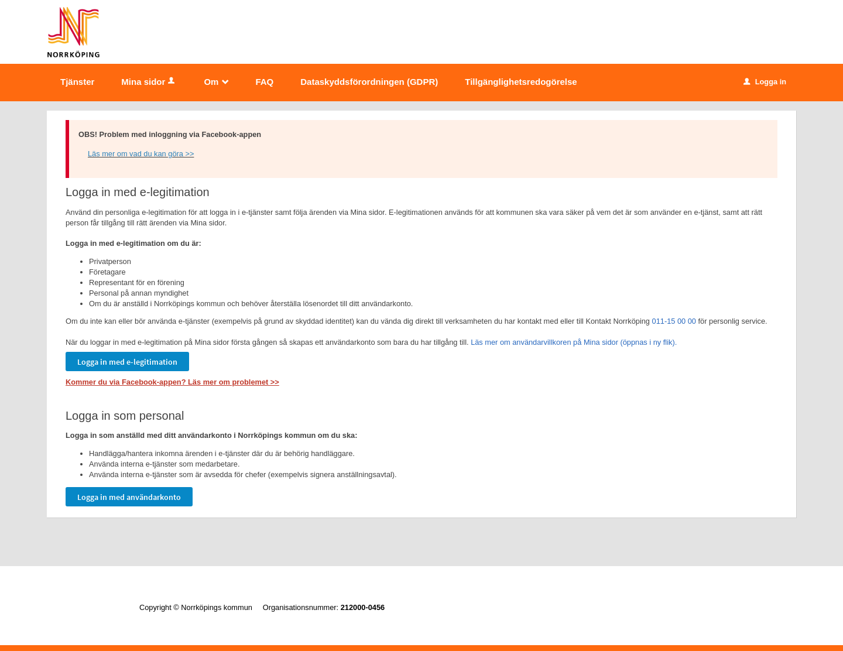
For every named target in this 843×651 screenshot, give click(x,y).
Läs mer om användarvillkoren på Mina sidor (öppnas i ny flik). (574, 342)
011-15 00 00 (674, 321)
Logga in (764, 81)
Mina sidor (149, 82)
